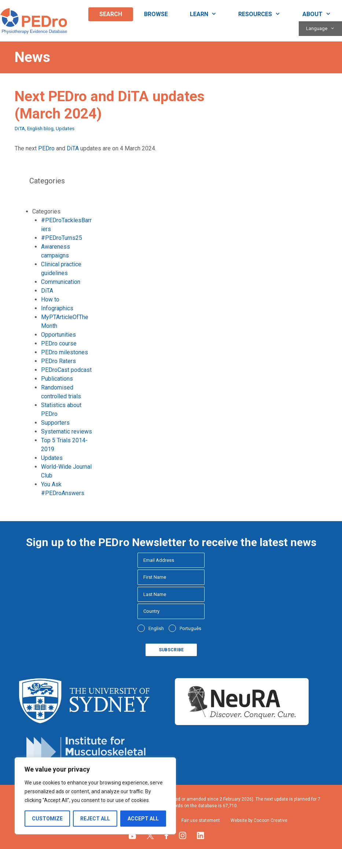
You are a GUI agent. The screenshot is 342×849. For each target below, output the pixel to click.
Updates (65, 128)
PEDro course (59, 343)
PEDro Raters (58, 361)
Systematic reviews (66, 431)
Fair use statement (200, 820)
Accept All (143, 818)
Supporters (55, 422)
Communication (60, 281)
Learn (209, 14)
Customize (47, 818)
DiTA (20, 128)
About (322, 14)
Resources (264, 14)
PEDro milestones (64, 352)
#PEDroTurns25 (61, 237)
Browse (156, 14)
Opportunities (58, 334)
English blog (40, 128)
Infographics (57, 308)
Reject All (95, 818)
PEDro (46, 148)
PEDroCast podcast (66, 369)
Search (110, 14)
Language (324, 28)
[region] (95, 795)
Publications (57, 378)
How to (50, 299)
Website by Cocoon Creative (259, 820)
